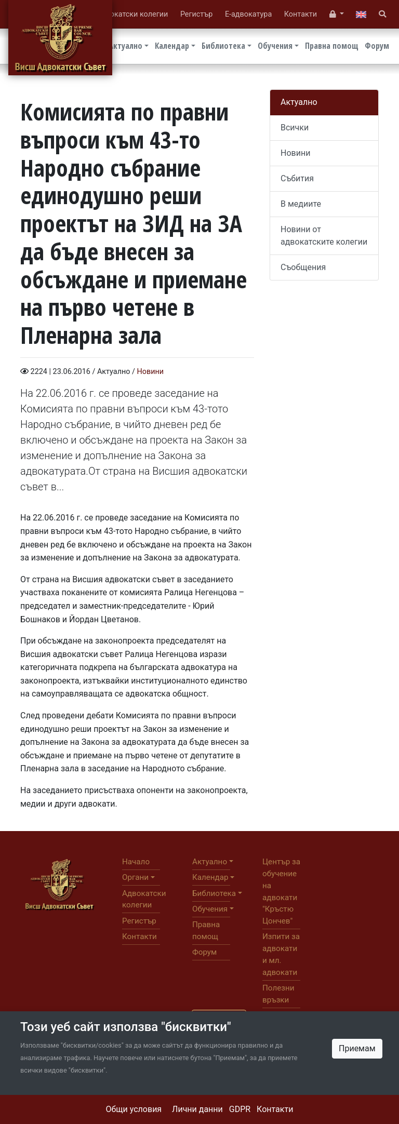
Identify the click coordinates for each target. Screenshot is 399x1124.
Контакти (275, 1109)
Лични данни (197, 1109)
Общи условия (134, 1109)
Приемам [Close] (357, 1048)
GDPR (239, 1109)
